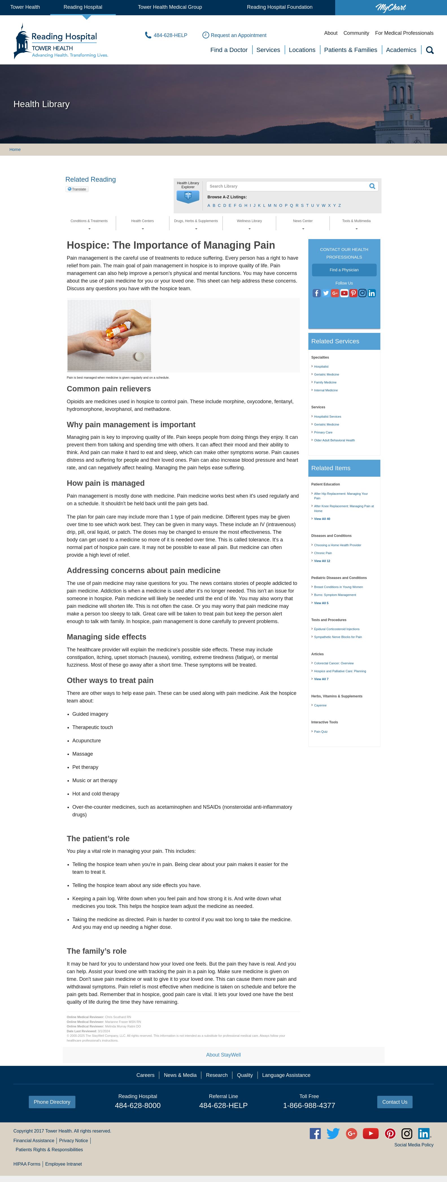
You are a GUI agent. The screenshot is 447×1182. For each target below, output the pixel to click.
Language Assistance (286, 1075)
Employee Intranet (63, 1164)
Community (356, 33)
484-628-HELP (223, 1105)
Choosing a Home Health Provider (337, 545)
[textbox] (289, 186)
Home (15, 149)
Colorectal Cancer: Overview (334, 663)
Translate (79, 189)
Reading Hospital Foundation (280, 7)
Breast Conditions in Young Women (338, 587)
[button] (188, 197)
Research (217, 1075)
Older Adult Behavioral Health (334, 440)
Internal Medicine (326, 390)
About (330, 33)
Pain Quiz (321, 731)
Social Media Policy (414, 1144)
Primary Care (323, 432)
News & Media (180, 1075)
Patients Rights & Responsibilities (49, 1149)
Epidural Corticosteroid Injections (337, 629)
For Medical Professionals (404, 33)
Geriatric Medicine (326, 374)
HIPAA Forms (26, 1164)
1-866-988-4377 (309, 1105)
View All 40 (322, 518)
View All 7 (321, 679)
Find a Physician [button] (344, 270)
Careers (145, 1075)
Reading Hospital (83, 7)
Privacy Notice (73, 1140)
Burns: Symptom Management (335, 595)
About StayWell (223, 1055)
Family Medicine (325, 382)
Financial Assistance (33, 1140)
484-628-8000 (138, 1105)
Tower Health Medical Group (170, 7)
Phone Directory (52, 1102)
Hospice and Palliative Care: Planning (340, 671)
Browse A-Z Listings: (227, 197)
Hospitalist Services (327, 416)
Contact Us (394, 1102)
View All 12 (322, 561)
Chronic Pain (323, 553)
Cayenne (320, 705)
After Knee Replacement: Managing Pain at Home (344, 508)
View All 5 (321, 603)
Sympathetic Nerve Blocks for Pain (338, 637)
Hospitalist (321, 366)
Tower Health (25, 7)
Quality (245, 1075)
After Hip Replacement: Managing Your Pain (341, 496)
